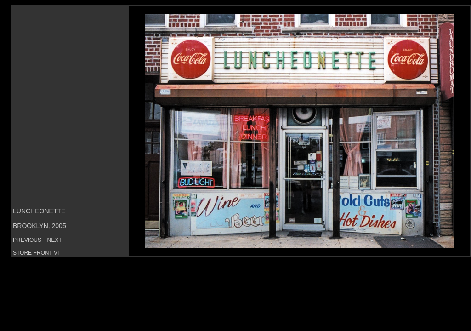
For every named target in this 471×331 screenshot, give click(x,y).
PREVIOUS (27, 240)
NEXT (54, 240)
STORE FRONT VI (36, 253)
